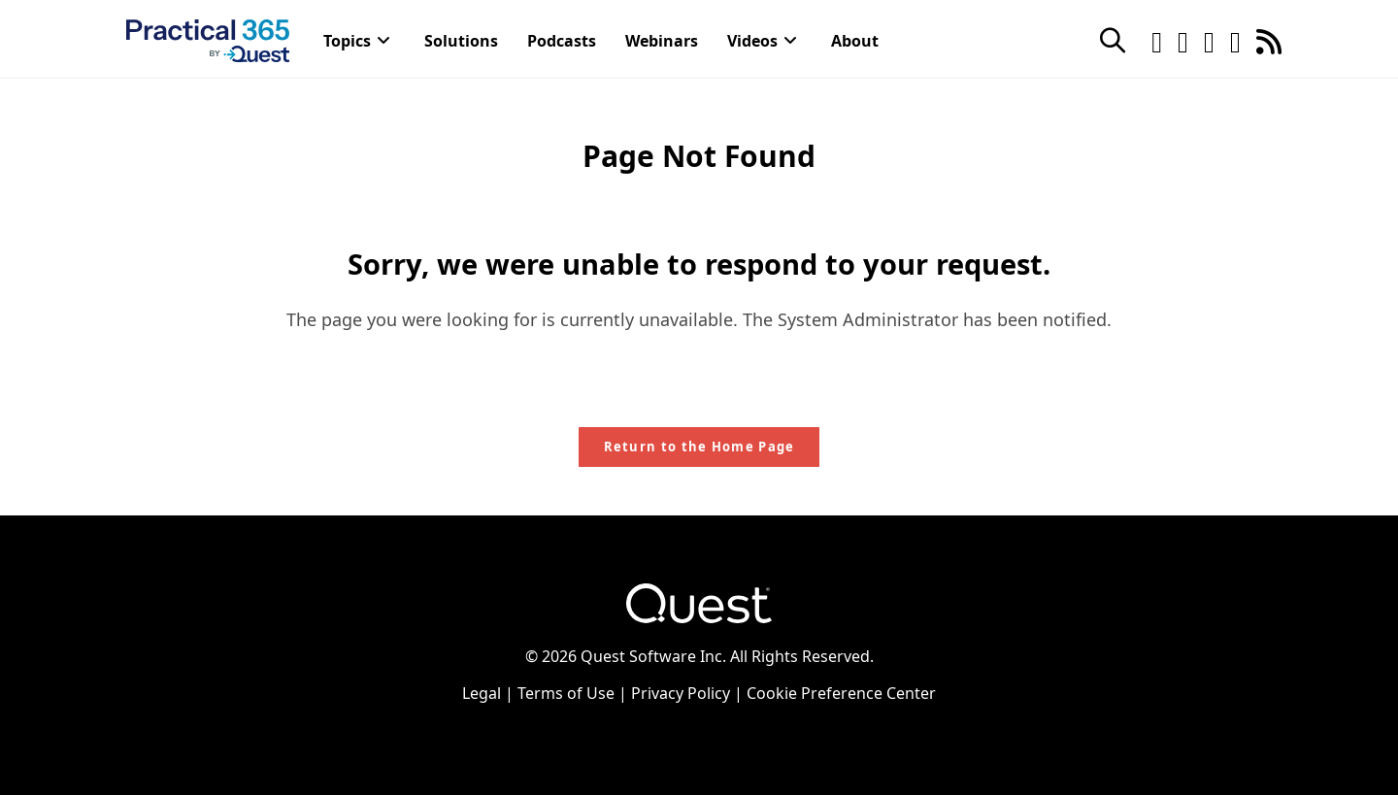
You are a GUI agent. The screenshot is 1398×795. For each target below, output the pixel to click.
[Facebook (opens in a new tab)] (1183, 40)
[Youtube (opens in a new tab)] (1235, 40)
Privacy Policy (680, 693)
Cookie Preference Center (841, 693)
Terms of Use (566, 693)
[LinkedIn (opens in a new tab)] (1209, 40)
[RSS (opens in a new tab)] (1268, 39)
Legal (481, 693)
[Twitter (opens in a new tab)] (1157, 40)
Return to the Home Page (699, 446)
